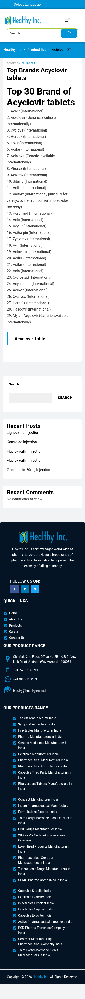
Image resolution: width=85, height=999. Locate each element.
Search (14, 384)
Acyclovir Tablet (31, 339)
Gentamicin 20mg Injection (28, 470)
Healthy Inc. (41, 977)
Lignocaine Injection (23, 432)
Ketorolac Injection (22, 442)
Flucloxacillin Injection (24, 451)
